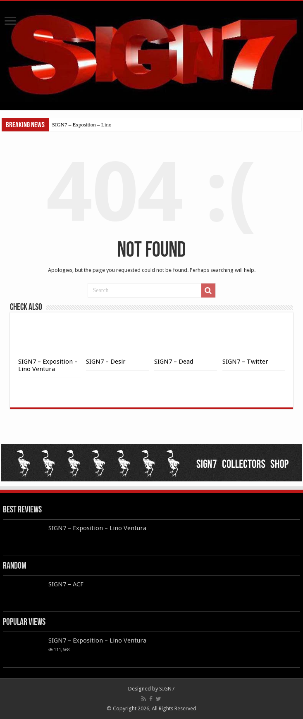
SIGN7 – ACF (66, 584)
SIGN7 (166, 689)
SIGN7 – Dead (173, 361)
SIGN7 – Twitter (245, 361)
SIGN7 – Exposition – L (78, 124)
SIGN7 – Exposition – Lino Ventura (48, 365)
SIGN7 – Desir (106, 361)
